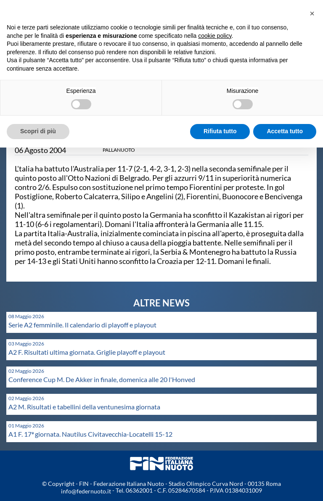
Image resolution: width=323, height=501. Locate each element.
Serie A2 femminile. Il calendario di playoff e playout (82, 325)
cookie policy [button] (214, 35)
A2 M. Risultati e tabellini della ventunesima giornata (84, 407)
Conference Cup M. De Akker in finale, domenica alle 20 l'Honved (101, 379)
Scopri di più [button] (38, 131)
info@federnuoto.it (86, 491)
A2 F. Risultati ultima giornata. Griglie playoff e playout (86, 352)
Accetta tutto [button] (285, 131)
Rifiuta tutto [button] (220, 131)
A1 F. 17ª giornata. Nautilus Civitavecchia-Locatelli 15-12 (90, 434)
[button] (312, 13)
